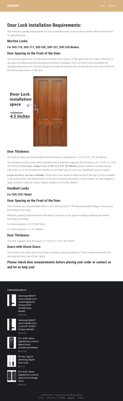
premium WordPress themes (71, 395)
